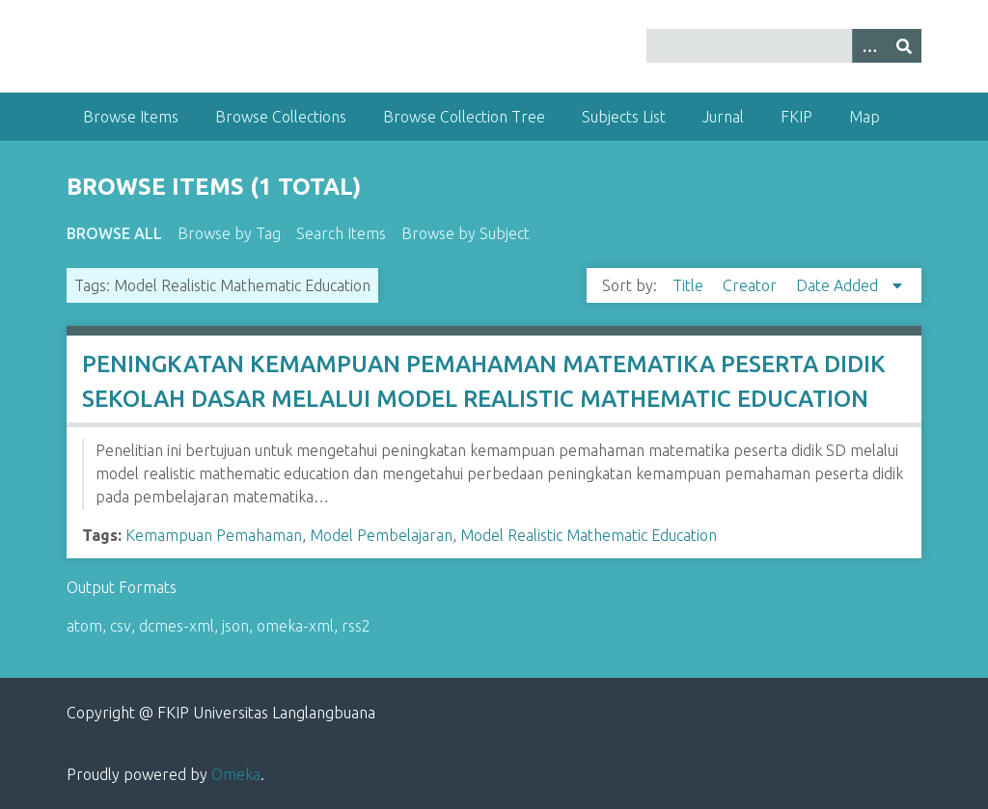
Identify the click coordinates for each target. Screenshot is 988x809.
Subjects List (624, 116)
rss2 (356, 625)
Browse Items (130, 116)
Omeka (236, 774)
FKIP (796, 116)
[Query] (783, 46)
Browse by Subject (465, 233)
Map (864, 116)
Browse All (114, 233)
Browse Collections (280, 116)
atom (84, 625)
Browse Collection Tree (464, 116)
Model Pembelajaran (381, 535)
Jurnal (723, 116)
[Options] (869, 46)
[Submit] (904, 46)
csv (120, 625)
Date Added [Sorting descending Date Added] (839, 285)
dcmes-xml (176, 625)
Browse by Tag (229, 233)
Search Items (341, 233)
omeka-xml (295, 625)
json (235, 625)
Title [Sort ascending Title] (689, 285)
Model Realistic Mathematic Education (588, 535)
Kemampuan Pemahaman (213, 535)
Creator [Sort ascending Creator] (752, 285)
